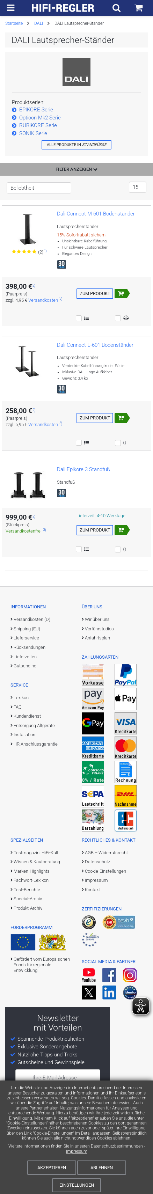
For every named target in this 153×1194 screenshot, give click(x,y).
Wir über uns (97, 619)
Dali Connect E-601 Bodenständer (95, 345)
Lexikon (21, 697)
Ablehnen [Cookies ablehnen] (101, 1167)
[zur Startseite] (63, 8)
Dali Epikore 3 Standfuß (83, 469)
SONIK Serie (33, 133)
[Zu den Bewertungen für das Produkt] (24, 252)
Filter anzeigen (76, 169)
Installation (24, 734)
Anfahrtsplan (97, 637)
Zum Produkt (95, 293)
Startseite (14, 23)
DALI (38, 23)
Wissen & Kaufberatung (37, 861)
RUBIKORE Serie (38, 125)
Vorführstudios (99, 628)
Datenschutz (97, 861)
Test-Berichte (27, 889)
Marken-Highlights (32, 871)
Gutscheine (25, 665)
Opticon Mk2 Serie (40, 118)
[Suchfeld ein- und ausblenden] (116, 8)
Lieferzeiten (25, 656)
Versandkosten (43, 300)
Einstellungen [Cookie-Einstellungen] (76, 1185)
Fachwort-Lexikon (31, 880)
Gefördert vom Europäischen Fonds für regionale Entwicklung (42, 965)
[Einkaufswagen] (138, 8)
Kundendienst (27, 716)
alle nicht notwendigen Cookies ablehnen (92, 1138)
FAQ (18, 707)
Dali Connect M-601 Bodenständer (96, 214)
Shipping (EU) (27, 628)
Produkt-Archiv (28, 908)
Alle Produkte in (76, 144)
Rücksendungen (29, 647)
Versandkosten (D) (32, 619)
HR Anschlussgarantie (36, 744)
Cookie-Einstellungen (26, 1123)
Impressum (76, 1151)
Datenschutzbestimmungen (117, 1146)
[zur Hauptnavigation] (10, 8)
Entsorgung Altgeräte (34, 725)
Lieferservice (26, 637)
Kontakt (92, 889)
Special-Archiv (28, 898)
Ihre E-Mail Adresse (54, 1078)
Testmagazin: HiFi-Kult (36, 852)
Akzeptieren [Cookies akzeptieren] (51, 1167)
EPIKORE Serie (36, 110)
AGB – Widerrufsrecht (106, 852)
